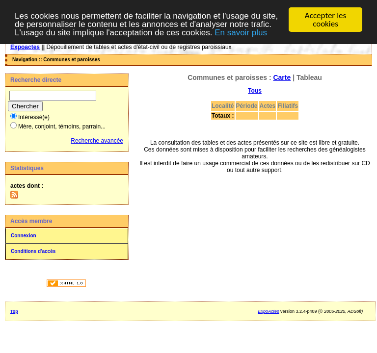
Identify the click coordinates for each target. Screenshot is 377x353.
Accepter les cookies (325, 19)
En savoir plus (241, 32)
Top (14, 311)
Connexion (23, 235)
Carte (282, 77)
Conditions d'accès (33, 251)
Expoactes (25, 47)
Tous (255, 90)
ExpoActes (268, 311)
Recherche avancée (97, 140)
